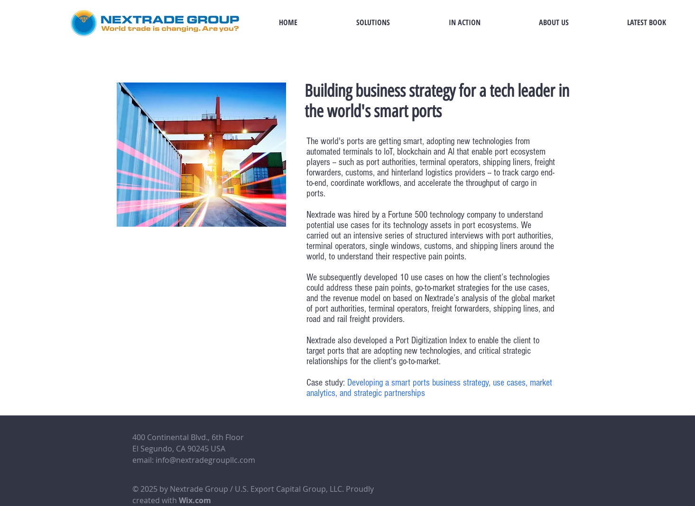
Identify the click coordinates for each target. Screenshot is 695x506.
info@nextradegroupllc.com (205, 460)
